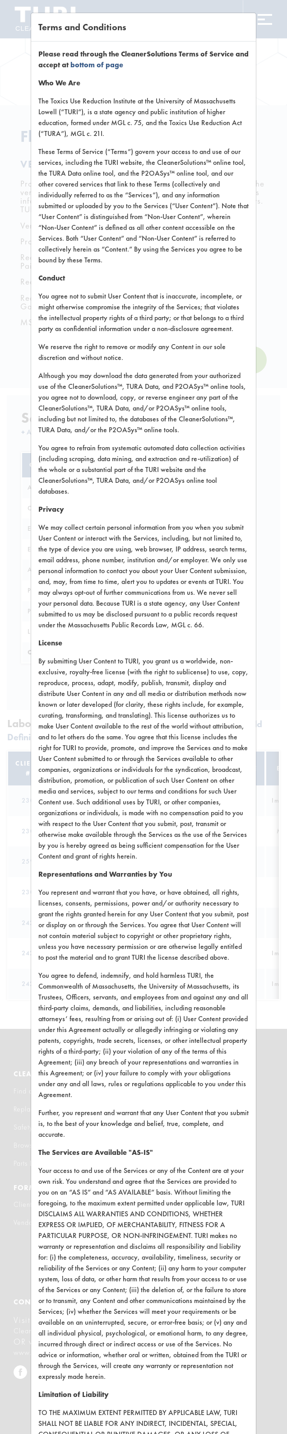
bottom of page (96, 65)
